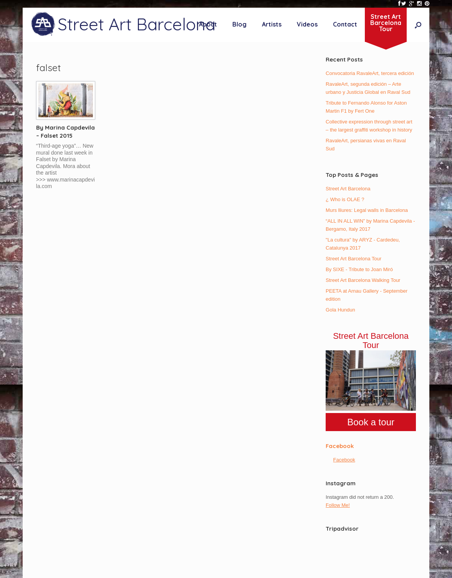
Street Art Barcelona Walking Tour (363, 280)
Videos (307, 24)
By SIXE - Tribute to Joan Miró (359, 269)
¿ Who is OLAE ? (345, 199)
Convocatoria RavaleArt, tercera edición (370, 73)
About (208, 24)
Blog (239, 24)
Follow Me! (338, 505)
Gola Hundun (340, 310)
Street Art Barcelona (348, 189)
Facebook (340, 446)
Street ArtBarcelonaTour (385, 23)
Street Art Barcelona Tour (353, 259)
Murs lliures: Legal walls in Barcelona (367, 210)
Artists (271, 24)
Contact (345, 24)
